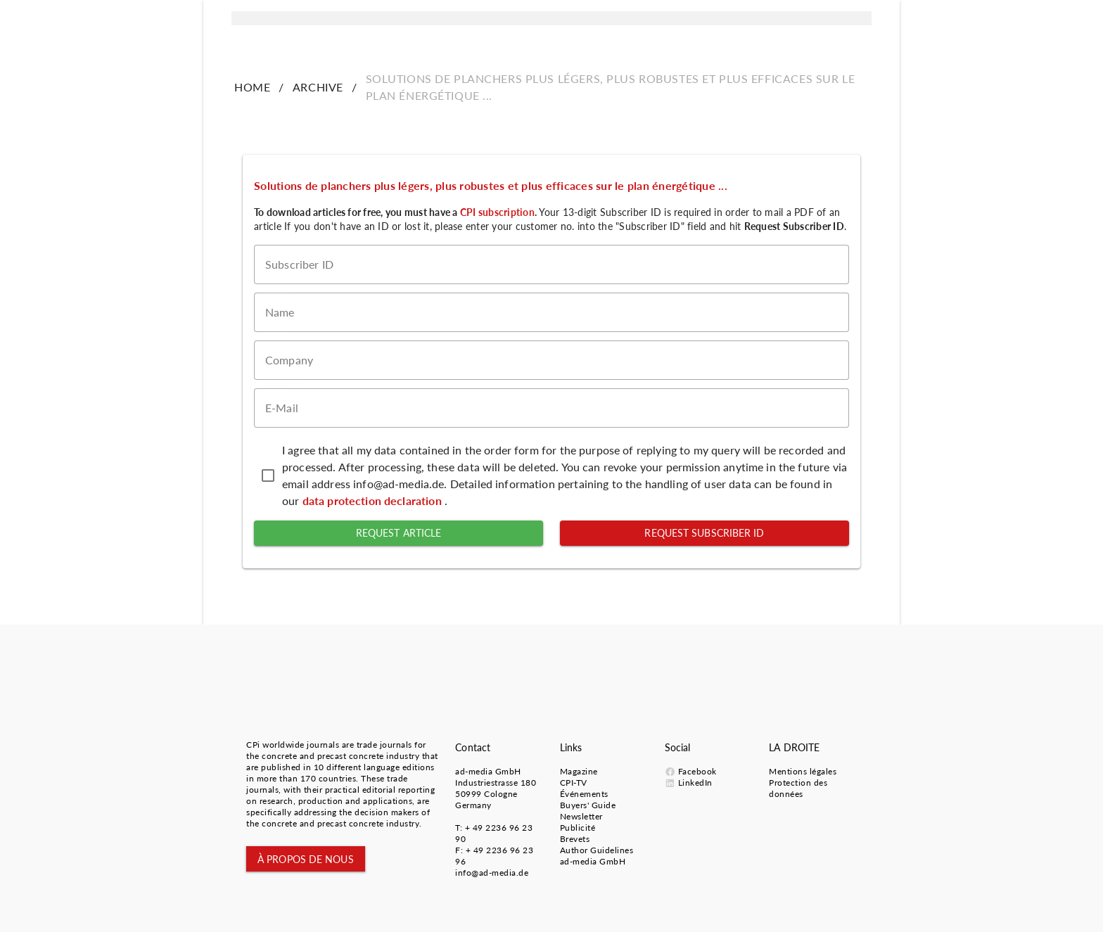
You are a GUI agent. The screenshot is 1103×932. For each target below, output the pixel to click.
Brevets (575, 839)
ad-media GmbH (488, 771)
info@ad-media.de (491, 872)
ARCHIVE (318, 87)
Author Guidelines (597, 850)
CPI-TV (573, 782)
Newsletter (581, 816)
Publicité (578, 827)
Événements (584, 794)
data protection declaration (373, 500)
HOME (252, 87)
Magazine (579, 771)
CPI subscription (497, 212)
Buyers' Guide (588, 805)
